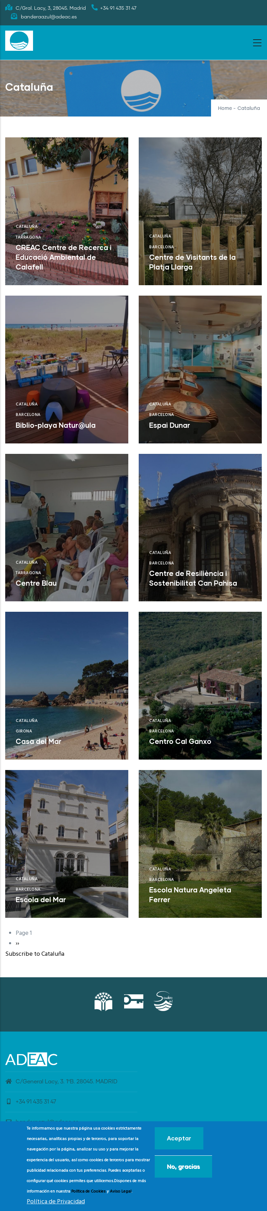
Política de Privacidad (56, 1202)
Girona (24, 731)
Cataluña (27, 226)
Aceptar (179, 1138)
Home (225, 108)
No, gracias (183, 1166)
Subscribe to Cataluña (34, 954)
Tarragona (28, 237)
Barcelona (161, 247)
